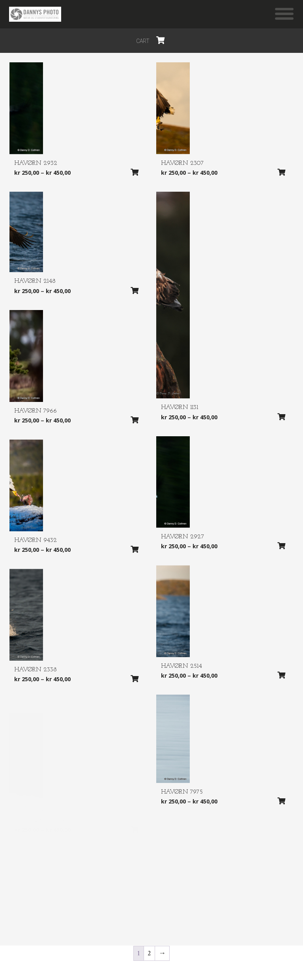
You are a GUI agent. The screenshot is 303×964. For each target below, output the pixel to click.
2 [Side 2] (149, 953)
